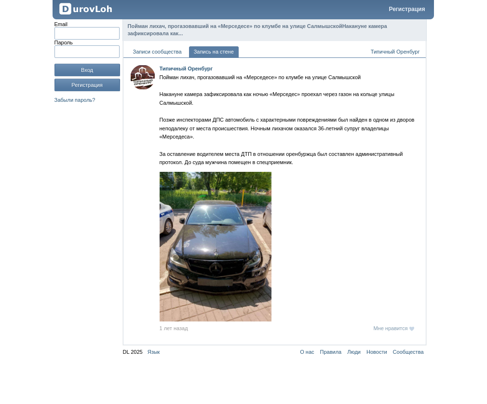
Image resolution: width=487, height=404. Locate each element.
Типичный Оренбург (395, 52)
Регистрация (407, 9)
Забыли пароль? (74, 100)
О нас (307, 352)
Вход (87, 70)
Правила (331, 352)
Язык (154, 352)
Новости (376, 352)
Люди (354, 352)
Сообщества (408, 352)
